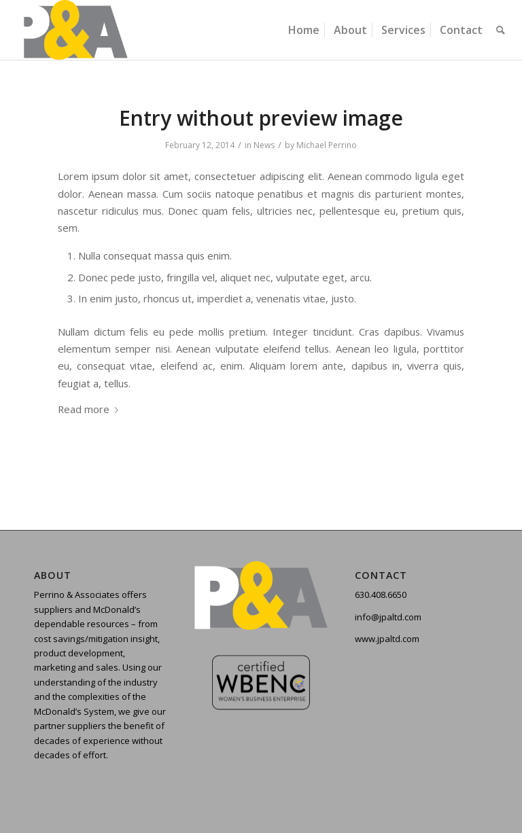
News (264, 145)
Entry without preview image (261, 118)
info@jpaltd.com (388, 617)
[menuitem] (303, 30)
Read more (91, 409)
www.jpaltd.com (387, 639)
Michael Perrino (326, 145)
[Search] (500, 30)
